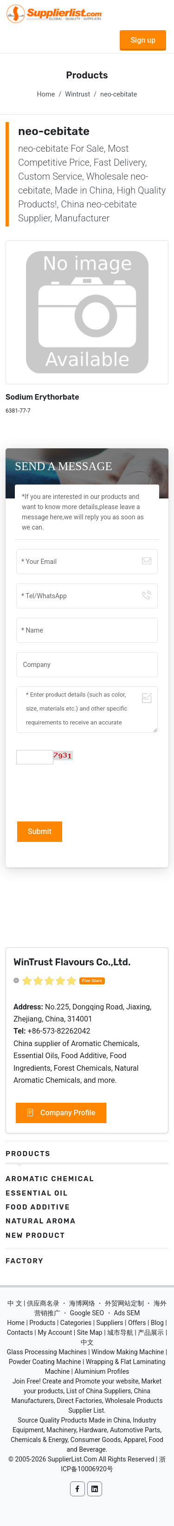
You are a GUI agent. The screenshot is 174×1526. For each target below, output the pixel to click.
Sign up (142, 40)
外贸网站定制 (124, 1303)
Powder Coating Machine (45, 1361)
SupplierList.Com (72, 1459)
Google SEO (87, 1313)
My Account (55, 1332)
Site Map (90, 1332)
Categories (75, 1322)
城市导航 (120, 1332)
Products (28, 1154)
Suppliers (110, 1322)
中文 (87, 1342)
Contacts (20, 1332)
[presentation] (86, 792)
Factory (25, 1261)
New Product (35, 1235)
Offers (137, 1322)
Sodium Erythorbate (42, 397)
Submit (40, 831)
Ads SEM (127, 1313)
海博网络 (82, 1303)
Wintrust (77, 94)
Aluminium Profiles (102, 1371)
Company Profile (61, 1113)
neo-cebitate (118, 94)
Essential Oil (37, 1193)
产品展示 (151, 1332)
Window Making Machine (127, 1352)
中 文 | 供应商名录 (33, 1303)
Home (46, 94)
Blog (157, 1322)
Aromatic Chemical (50, 1179)
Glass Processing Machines (47, 1352)
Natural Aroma (41, 1221)
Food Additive (38, 1207)
